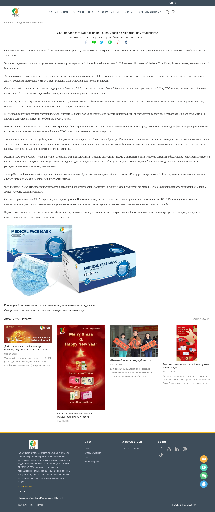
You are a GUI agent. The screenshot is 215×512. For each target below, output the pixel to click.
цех (86, 457)
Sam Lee (204, 467)
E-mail (204, 459)
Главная (53, 12)
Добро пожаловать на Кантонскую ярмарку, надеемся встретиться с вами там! (25, 348)
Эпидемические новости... (30, 22)
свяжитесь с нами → (28, 486)
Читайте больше (201, 319)
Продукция (78, 12)
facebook (86, 42)
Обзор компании (93, 453)
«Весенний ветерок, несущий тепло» (130, 360)
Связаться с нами (149, 12)
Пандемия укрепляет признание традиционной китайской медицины (53, 310)
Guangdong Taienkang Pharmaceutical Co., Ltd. (41, 498)
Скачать (130, 12)
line (94, 42)
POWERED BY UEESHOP (184, 505)
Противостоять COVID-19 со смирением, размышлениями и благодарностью (58, 305)
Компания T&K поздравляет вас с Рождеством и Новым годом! (75, 415)
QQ (204, 484)
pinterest (118, 42)
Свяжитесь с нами (130, 448)
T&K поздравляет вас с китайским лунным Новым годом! (186, 366)
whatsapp (110, 42)
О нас (64, 12)
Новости (93, 12)
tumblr (126, 42)
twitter (102, 42)
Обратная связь (112, 12)
